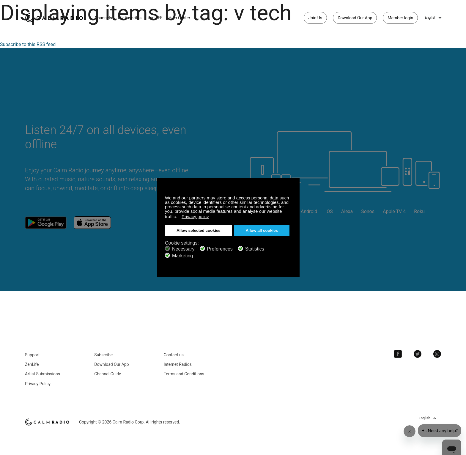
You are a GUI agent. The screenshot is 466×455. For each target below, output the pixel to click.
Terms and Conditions (184, 373)
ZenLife (32, 364)
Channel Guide (107, 373)
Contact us (174, 354)
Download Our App (355, 17)
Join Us (315, 17)
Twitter (417, 354)
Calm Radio (55, 18)
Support (32, 354)
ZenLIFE (154, 17)
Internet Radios (178, 364)
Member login (400, 17)
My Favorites (129, 17)
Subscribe (103, 354)
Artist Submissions (42, 373)
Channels (103, 17)
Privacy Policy (38, 383)
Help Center (179, 17)
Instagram (437, 354)
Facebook (398, 354)
